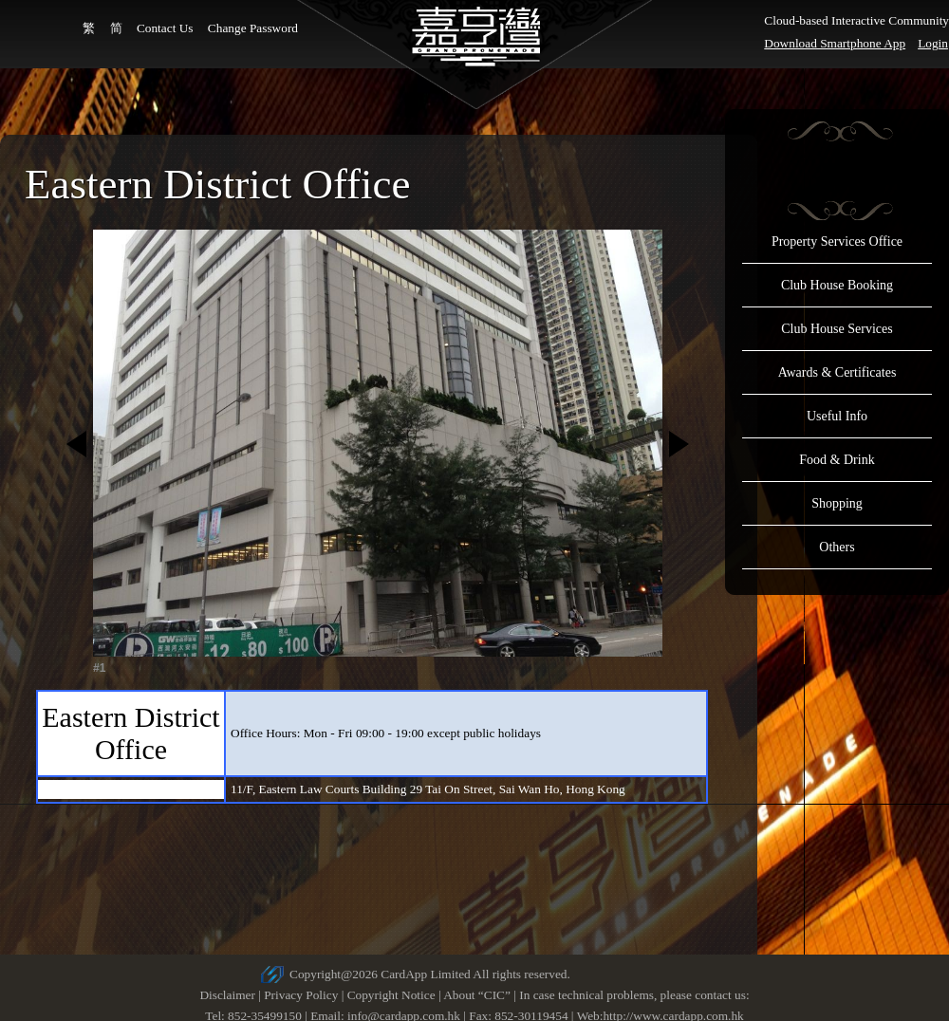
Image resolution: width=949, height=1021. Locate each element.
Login (933, 43)
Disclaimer (226, 995)
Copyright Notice (391, 995)
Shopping (837, 503)
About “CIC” (477, 995)
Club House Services (836, 329)
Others (836, 547)
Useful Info (837, 416)
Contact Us (165, 28)
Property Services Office (837, 241)
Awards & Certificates (837, 372)
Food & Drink (836, 460)
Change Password (253, 28)
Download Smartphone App (834, 43)
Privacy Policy (301, 995)
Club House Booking (837, 285)
